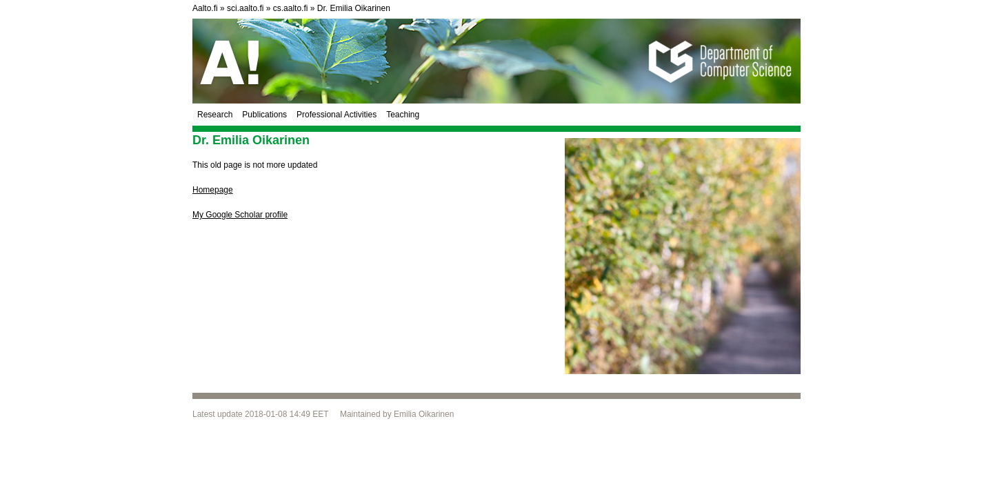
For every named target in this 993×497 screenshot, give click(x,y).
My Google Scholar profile (240, 215)
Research (214, 114)
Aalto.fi (205, 8)
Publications (264, 114)
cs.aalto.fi (290, 8)
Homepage (212, 190)
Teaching (402, 114)
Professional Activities (337, 114)
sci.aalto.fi (245, 8)
